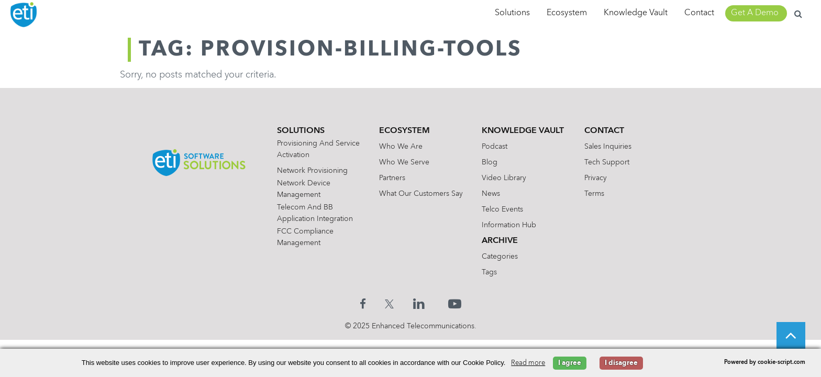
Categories (501, 256)
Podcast (495, 146)
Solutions (512, 13)
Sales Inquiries (610, 146)
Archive (501, 241)
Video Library (505, 178)
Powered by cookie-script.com (764, 362)
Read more (528, 363)
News (492, 193)
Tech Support (608, 162)
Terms (596, 193)
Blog (490, 162)
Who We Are (400, 146)
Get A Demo (755, 13)
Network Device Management (301, 189)
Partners (392, 178)
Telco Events (503, 209)
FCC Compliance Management (302, 237)
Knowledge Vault (636, 13)
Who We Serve (404, 162)
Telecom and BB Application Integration (312, 213)
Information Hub (510, 225)
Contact (699, 13)
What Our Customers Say (420, 193)
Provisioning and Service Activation (315, 149)
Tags (490, 272)
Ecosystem (567, 13)
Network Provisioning (309, 170)
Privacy (597, 178)
